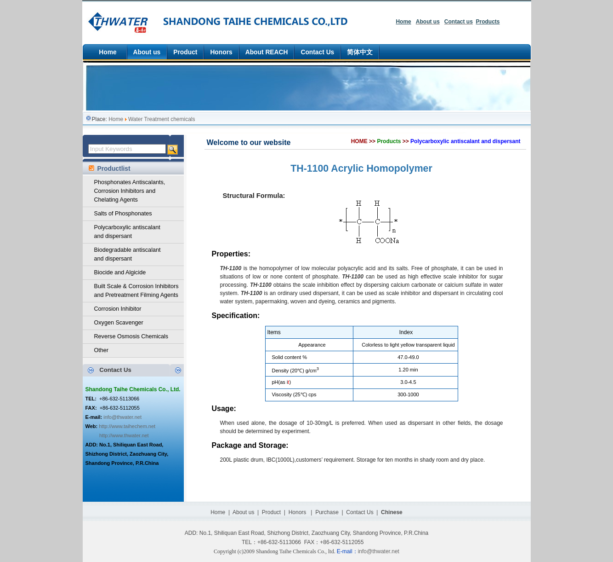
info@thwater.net (122, 417)
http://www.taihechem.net (127, 426)
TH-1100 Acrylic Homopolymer (361, 168)
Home (115, 119)
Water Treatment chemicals (161, 119)
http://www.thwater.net (124, 435)
